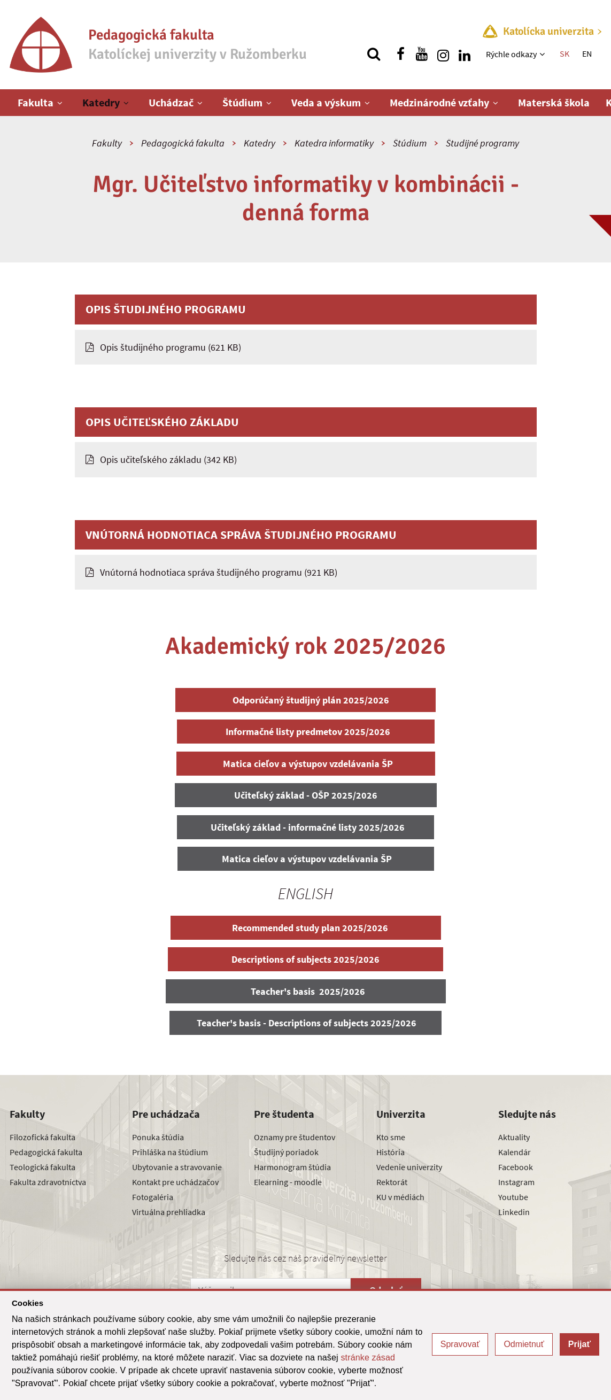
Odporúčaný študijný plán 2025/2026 (305, 700)
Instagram (516, 1182)
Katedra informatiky (334, 143)
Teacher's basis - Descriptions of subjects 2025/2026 (305, 1023)
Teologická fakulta (42, 1167)
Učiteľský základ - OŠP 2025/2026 (306, 795)
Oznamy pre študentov (294, 1137)
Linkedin (514, 1211)
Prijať (579, 1344)
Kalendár (514, 1152)
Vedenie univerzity (409, 1167)
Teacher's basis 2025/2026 (305, 991)
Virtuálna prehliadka (168, 1211)
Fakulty (107, 143)
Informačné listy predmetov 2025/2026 (306, 731)
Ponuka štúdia (158, 1137)
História (390, 1152)
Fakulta (35, 102)
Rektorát (391, 1182)
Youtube (513, 1197)
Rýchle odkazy (511, 54)
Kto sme (390, 1137)
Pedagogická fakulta (183, 143)
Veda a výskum (326, 102)
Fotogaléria (152, 1197)
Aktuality (514, 1137)
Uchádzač (171, 102)
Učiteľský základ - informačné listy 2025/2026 (305, 827)
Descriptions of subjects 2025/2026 (305, 959)
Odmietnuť (524, 1344)
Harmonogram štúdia (292, 1167)
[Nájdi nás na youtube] (421, 54)
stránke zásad (368, 1357)
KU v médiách (400, 1197)
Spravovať (460, 1344)
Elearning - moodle (288, 1182)
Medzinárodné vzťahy (439, 102)
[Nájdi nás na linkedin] (464, 54)
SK (564, 53)
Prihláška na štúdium (170, 1152)
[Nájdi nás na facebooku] (400, 54)
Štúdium (242, 102)
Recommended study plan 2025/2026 (305, 928)
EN (587, 53)
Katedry (101, 102)
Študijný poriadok (286, 1152)
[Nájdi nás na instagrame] (443, 54)
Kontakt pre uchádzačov (175, 1182)
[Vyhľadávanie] (373, 54)
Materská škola (554, 102)
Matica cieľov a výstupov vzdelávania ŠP (305, 763)
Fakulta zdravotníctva (48, 1182)
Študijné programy (482, 143)
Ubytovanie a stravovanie (177, 1167)
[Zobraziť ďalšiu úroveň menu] (543, 54)
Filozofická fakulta (42, 1137)
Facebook (515, 1167)
